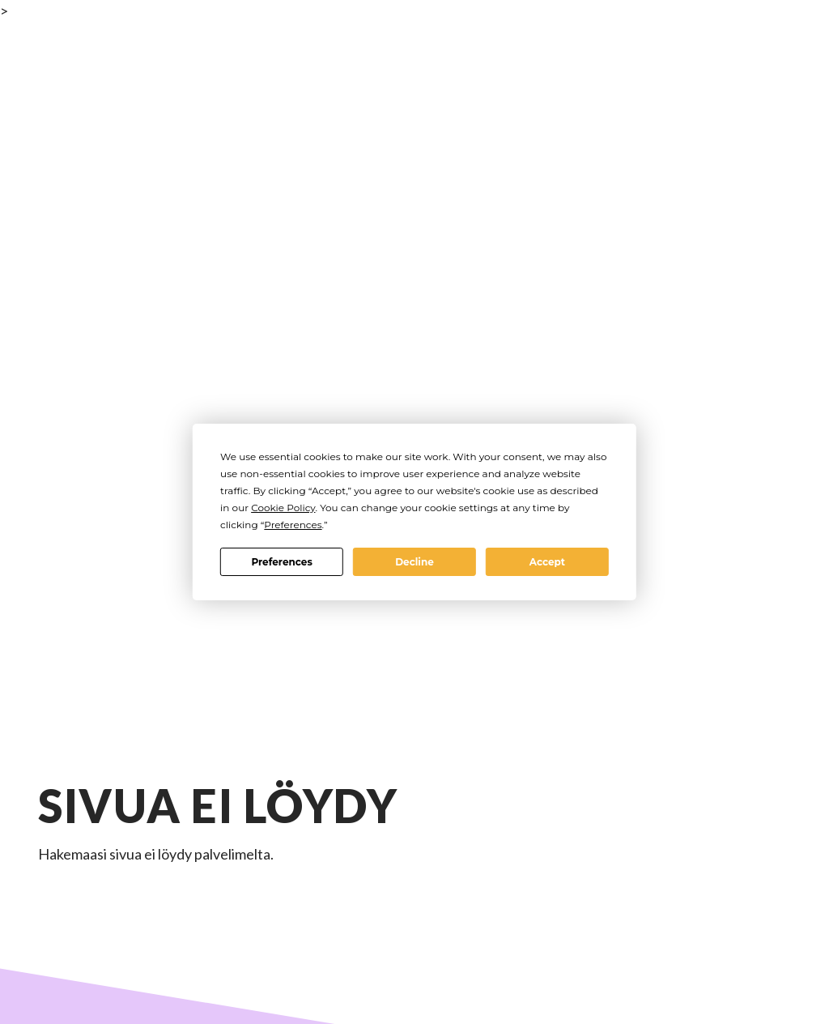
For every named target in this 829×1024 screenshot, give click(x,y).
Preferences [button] (292, 524)
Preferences (281, 562)
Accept (547, 562)
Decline (414, 562)
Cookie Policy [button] (283, 507)
